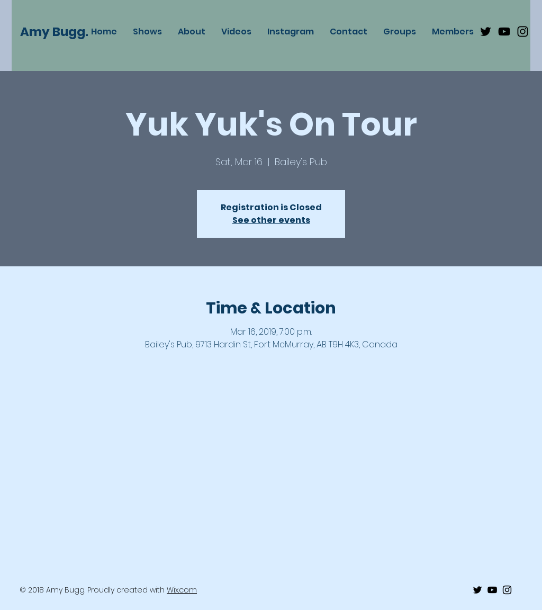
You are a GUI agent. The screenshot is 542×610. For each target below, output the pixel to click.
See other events (271, 220)
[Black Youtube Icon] (504, 31)
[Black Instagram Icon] (523, 31)
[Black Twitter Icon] (485, 31)
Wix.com (182, 590)
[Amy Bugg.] (60, 32)
